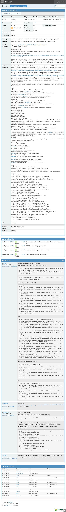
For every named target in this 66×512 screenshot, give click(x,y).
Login (12, 6)
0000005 (13, 153)
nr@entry (24, 96)
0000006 (13, 156)
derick (35, 23)
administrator (8, 505)
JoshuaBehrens (15, 23)
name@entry (27, 91)
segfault (14, 223)
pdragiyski (6, 412)
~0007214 (11, 415)
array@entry (21, 94)
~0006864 (14, 266)
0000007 (13, 159)
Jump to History (16, 13)
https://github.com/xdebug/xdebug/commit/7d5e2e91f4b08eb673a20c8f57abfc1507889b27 (34, 70)
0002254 (12, 241)
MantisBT (10, 502)
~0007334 (14, 458)
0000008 (13, 163)
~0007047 (11, 406)
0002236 (12, 246)
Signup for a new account (20, 6)
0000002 (13, 139)
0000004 (13, 150)
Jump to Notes (6, 13)
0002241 (12, 250)
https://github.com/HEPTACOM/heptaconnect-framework (31, 45)
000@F (50, 132)
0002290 (12, 254)
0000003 (13, 147)
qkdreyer (5, 403)
